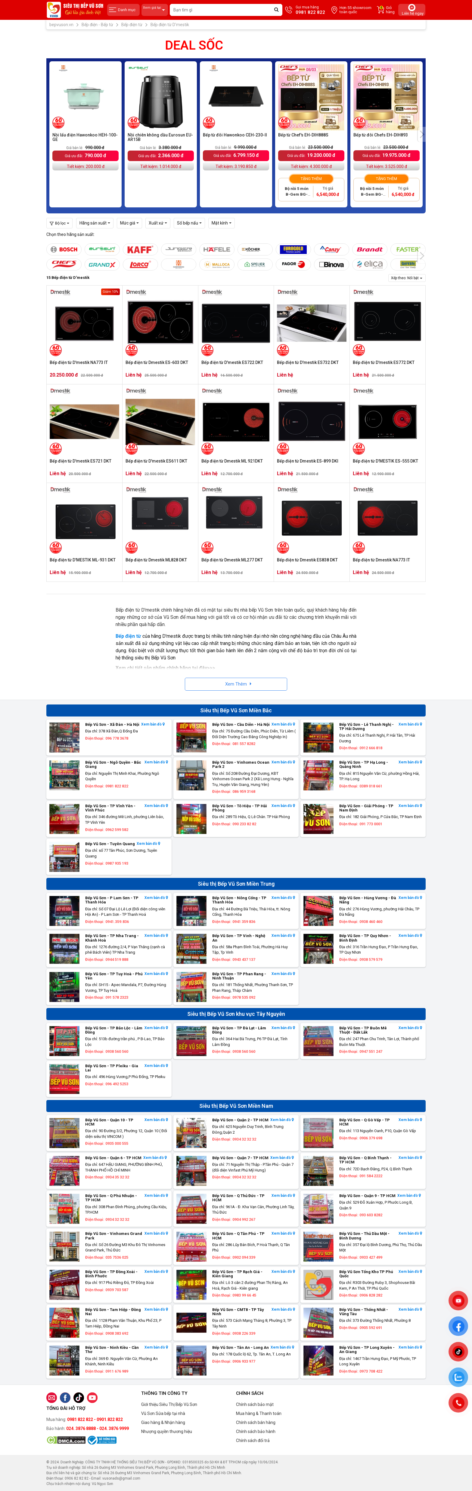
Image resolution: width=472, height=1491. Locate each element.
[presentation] (422, 134)
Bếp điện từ (128, 636)
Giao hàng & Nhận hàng (163, 1422)
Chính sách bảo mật (255, 1404)
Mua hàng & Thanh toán (258, 1413)
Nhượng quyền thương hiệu (166, 1431)
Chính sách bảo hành (255, 1431)
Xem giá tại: (154, 10)
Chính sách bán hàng (255, 1422)
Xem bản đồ (153, 724)
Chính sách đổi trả (253, 1440)
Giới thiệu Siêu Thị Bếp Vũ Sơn (169, 1404)
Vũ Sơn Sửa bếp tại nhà (163, 1413)
